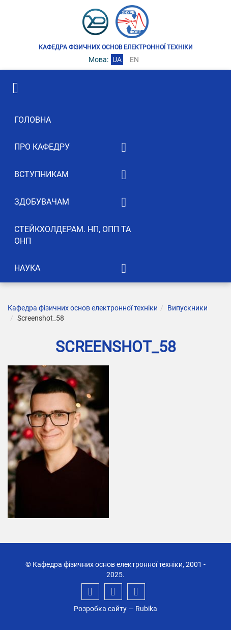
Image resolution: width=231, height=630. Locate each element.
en (134, 59)
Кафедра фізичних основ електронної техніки (83, 308)
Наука (27, 268)
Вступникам (41, 174)
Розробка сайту (100, 609)
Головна (32, 120)
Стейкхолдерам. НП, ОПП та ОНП (72, 235)
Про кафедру (42, 147)
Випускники (187, 308)
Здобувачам (41, 202)
